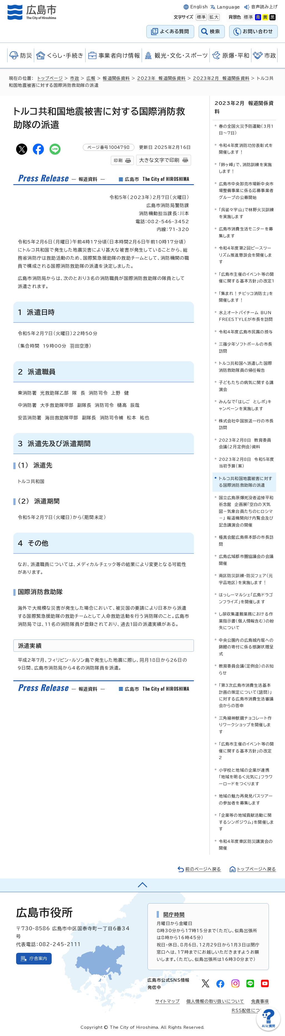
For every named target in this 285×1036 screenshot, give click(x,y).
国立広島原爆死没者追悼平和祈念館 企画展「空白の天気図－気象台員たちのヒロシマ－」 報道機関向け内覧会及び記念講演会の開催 (246, 511)
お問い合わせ (258, 31)
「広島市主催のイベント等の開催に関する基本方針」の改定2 (246, 751)
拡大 (213, 17)
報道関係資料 (116, 78)
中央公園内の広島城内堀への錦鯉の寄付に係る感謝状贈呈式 (246, 647)
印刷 (118, 160)
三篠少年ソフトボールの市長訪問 (245, 347)
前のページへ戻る (203, 869)
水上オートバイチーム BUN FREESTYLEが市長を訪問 (246, 316)
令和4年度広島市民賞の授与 (246, 332)
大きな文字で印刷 (159, 160)
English (199, 7)
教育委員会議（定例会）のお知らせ (246, 669)
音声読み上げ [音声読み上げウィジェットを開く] (264, 7)
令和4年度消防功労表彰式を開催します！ (246, 148)
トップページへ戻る (256, 869)
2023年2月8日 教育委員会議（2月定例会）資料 (245, 443)
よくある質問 (174, 31)
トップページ (50, 78)
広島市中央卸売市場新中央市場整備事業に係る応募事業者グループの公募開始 (246, 191)
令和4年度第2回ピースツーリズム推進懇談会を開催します (245, 255)
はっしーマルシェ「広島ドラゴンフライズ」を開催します (246, 598)
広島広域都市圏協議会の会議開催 (246, 559)
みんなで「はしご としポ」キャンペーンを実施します (245, 405)
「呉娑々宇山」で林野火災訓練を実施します (246, 213)
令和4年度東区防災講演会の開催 (246, 844)
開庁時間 (174, 914)
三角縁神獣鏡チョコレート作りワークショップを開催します (245, 725)
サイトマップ (167, 1001)
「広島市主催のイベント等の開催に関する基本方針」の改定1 (247, 277)
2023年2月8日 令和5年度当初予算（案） (246, 462)
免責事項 (260, 1001)
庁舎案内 (38, 958)
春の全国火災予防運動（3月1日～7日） (246, 129)
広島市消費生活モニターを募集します (246, 232)
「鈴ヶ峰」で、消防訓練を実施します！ (245, 168)
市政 (74, 78)
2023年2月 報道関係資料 (221, 78)
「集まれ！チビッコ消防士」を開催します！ (246, 296)
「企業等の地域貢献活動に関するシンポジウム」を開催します (246, 822)
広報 (90, 78)
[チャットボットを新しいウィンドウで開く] (268, 1029)
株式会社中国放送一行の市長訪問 (246, 424)
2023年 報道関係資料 (161, 78)
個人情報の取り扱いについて (215, 1001)
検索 (215, 31)
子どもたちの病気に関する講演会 (246, 385)
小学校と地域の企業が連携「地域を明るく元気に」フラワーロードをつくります (246, 777)
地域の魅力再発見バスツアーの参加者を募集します (246, 799)
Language (228, 7)
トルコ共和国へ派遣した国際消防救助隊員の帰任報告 (245, 366)
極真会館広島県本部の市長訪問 (246, 540)
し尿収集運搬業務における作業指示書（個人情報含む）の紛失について (246, 621)
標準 (201, 17)
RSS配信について (250, 1010)
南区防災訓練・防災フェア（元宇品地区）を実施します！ (246, 579)
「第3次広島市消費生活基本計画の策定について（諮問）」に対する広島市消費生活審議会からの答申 (246, 695)
